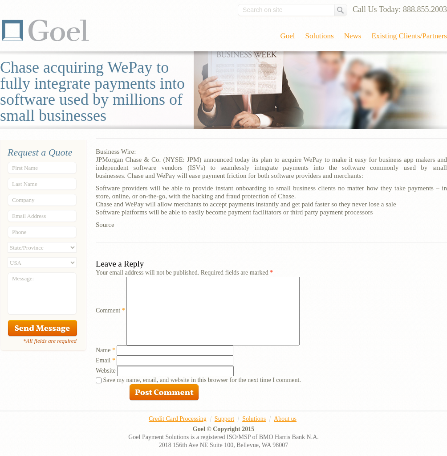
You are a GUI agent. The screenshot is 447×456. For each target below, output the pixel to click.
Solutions (319, 36)
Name (105, 350)
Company (23, 200)
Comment (110, 310)
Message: (23, 278)
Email (105, 360)
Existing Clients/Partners (409, 36)
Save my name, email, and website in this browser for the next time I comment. (202, 380)
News (353, 36)
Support (224, 418)
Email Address (29, 216)
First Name (25, 167)
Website (106, 370)
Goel (45, 30)
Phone (19, 232)
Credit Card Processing (178, 418)
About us (285, 418)
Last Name (24, 184)
